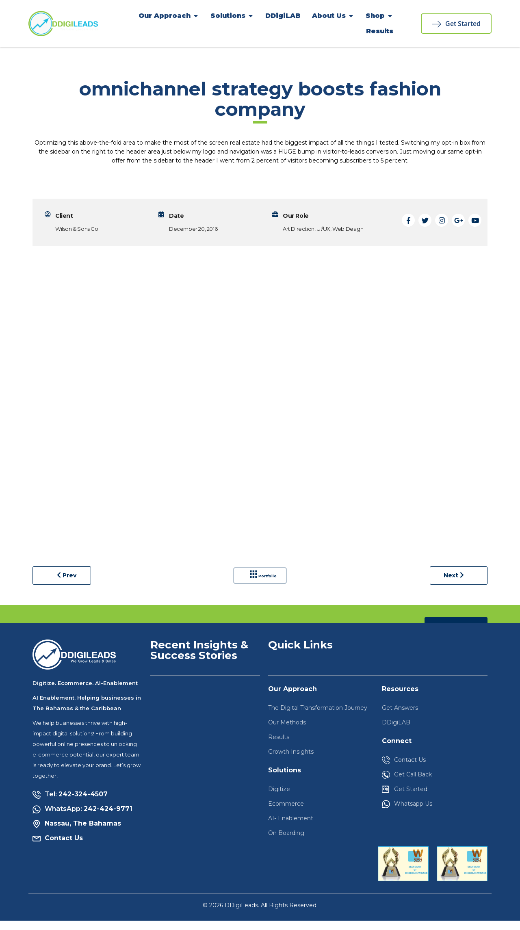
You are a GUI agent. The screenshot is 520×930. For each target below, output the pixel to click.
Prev (67, 579)
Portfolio (265, 580)
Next (452, 580)
